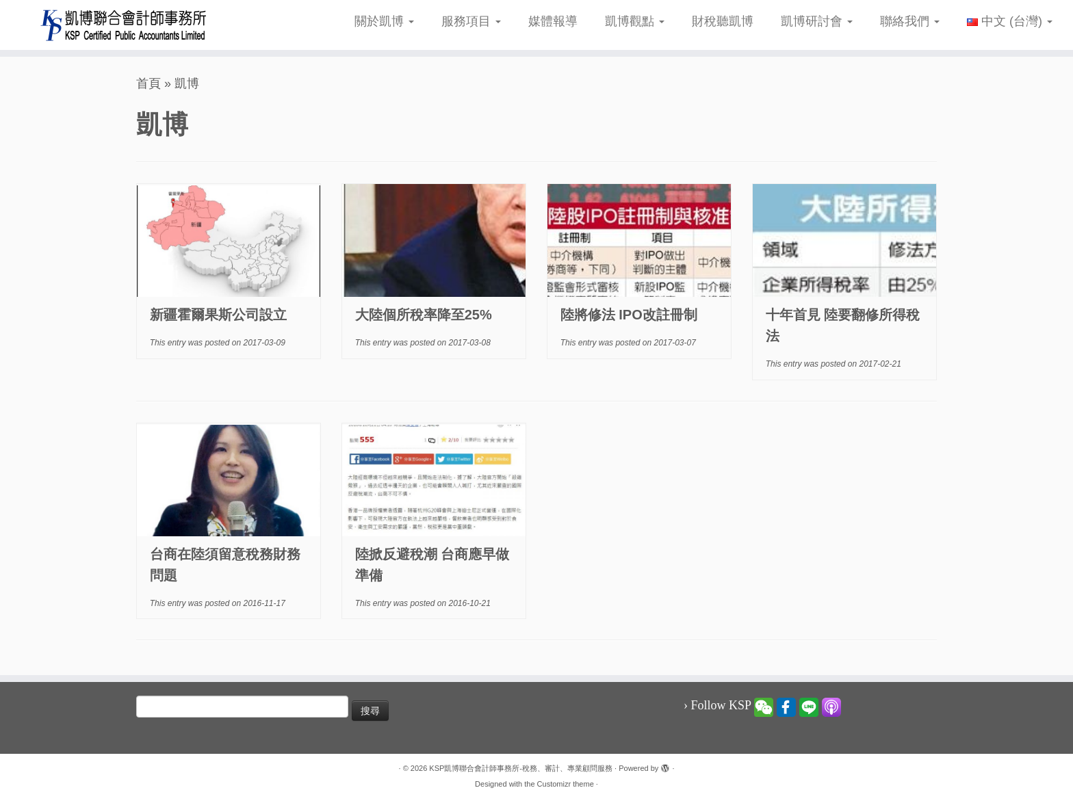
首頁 (148, 83)
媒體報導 (553, 21)
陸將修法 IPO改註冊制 (628, 314)
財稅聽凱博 (722, 21)
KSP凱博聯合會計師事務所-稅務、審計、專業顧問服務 (520, 768)
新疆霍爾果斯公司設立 (218, 314)
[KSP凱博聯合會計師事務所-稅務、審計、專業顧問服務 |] (124, 25)
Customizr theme (565, 784)
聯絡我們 (910, 21)
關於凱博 (384, 21)
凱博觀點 (634, 21)
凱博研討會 (817, 21)
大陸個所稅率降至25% (423, 314)
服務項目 (471, 21)
